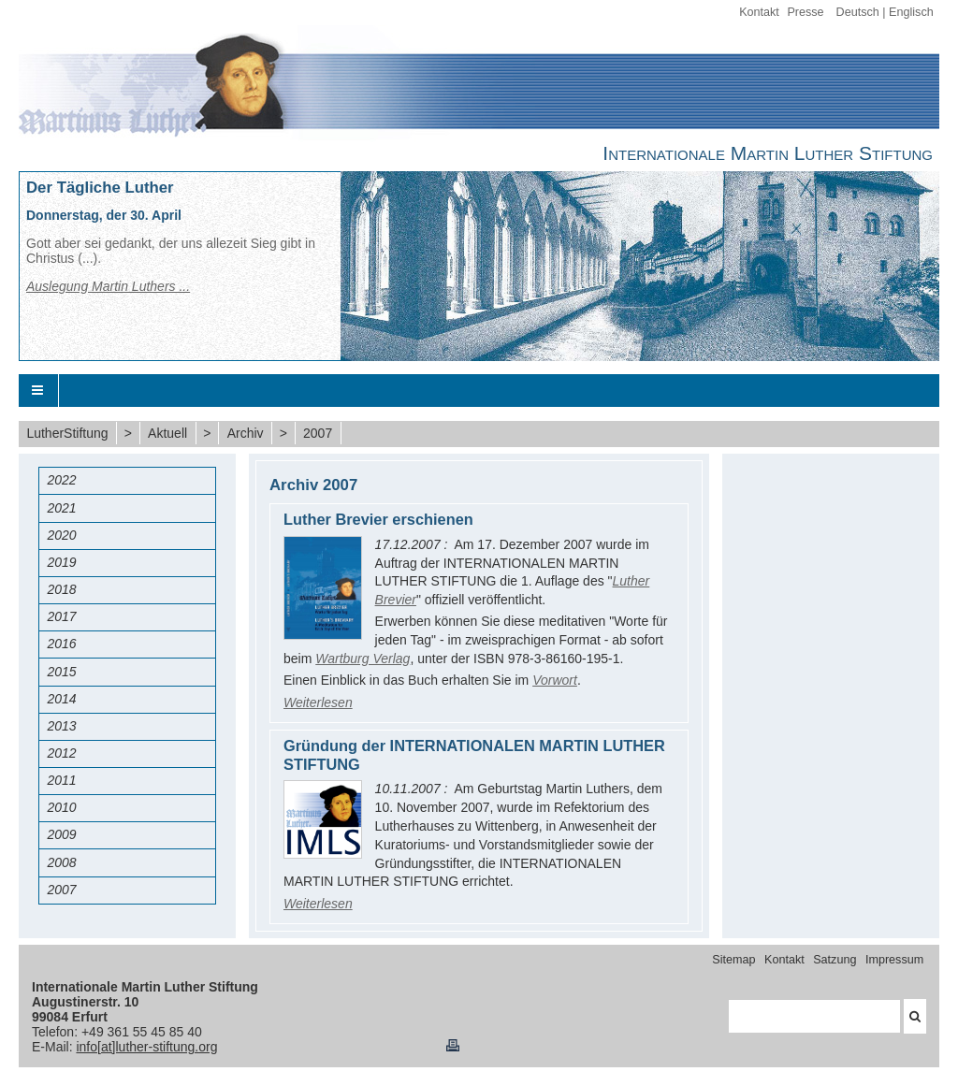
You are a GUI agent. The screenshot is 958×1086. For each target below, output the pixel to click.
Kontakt (759, 12)
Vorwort (554, 680)
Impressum (894, 959)
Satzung (834, 959)
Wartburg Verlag (362, 658)
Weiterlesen (318, 702)
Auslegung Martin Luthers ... (108, 286)
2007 (317, 433)
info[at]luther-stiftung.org (146, 1046)
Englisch (911, 12)
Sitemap (733, 959)
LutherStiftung (67, 433)
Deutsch (857, 12)
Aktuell (167, 433)
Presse (805, 12)
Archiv (245, 433)
